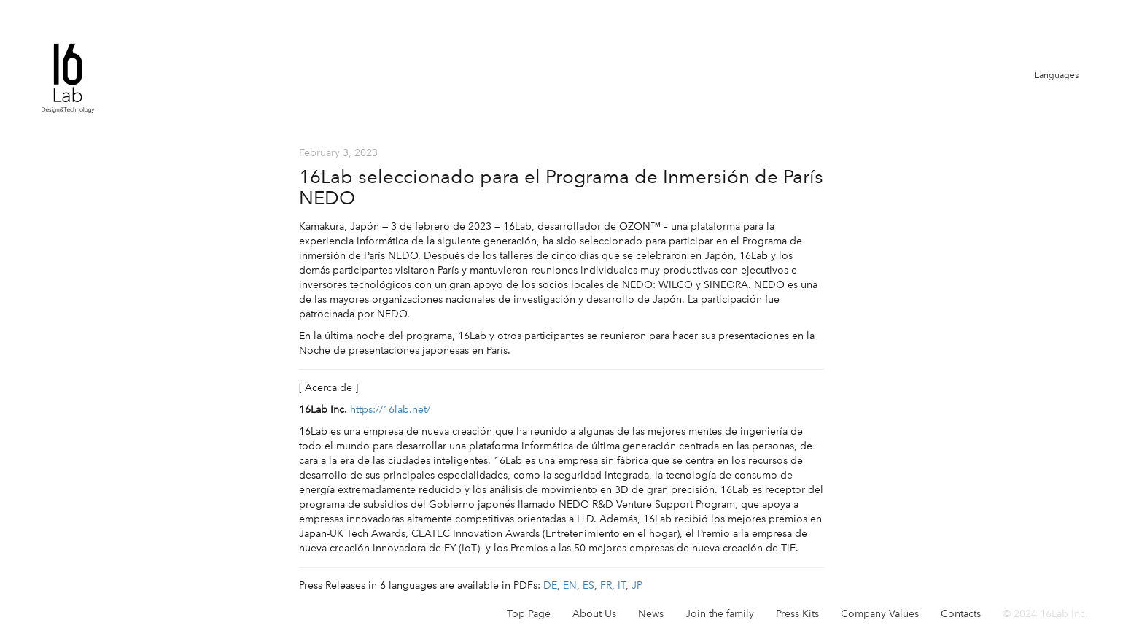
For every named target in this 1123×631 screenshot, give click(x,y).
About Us (594, 614)
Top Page (529, 614)
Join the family (719, 614)
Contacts (961, 614)
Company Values (880, 614)
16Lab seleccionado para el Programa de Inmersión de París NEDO (561, 187)
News (651, 614)
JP (637, 585)
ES (588, 585)
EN (570, 585)
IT (622, 585)
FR (606, 585)
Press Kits (797, 614)
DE (550, 585)
